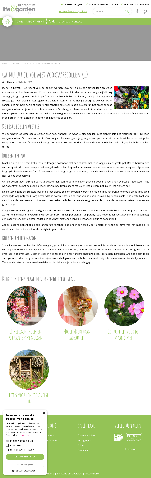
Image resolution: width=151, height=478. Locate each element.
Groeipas (83, 450)
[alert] (25, 442)
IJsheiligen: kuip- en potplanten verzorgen (26, 334)
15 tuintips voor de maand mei (123, 334)
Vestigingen (84, 440)
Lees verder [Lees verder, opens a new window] (24, 435)
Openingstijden (86, 435)
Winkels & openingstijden (73, 11)
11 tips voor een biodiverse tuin (28, 398)
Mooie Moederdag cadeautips (77, 334)
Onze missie (47, 435)
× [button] (44, 413)
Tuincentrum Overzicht (69, 473)
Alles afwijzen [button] (25, 464)
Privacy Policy (92, 473)
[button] (25, 470)
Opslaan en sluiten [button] (25, 457)
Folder (81, 445)
